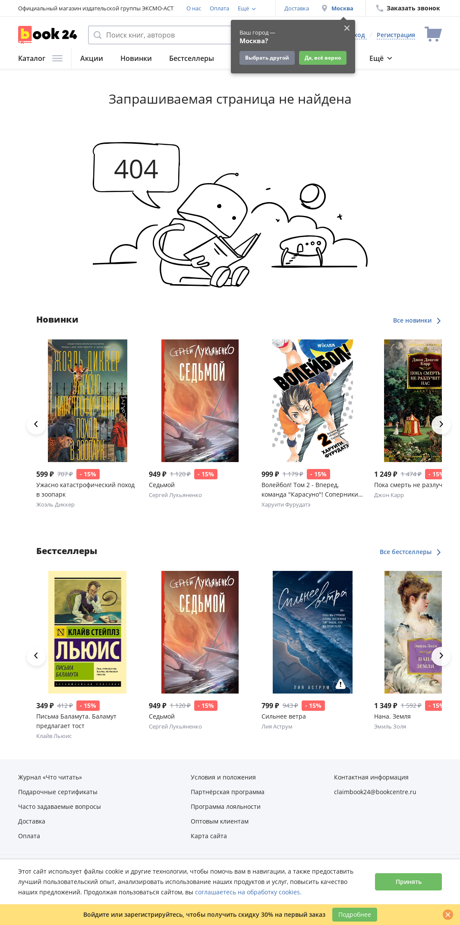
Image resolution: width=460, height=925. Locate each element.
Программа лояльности (226, 806)
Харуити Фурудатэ (286, 504)
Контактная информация (371, 777)
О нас (193, 8)
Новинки (136, 58)
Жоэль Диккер (55, 504)
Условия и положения (223, 777)
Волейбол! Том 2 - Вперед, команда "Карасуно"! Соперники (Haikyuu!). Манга (310, 490)
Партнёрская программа (228, 792)
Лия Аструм (277, 726)
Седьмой (162, 485)
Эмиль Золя (390, 726)
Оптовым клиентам (220, 821)
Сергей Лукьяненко (175, 495)
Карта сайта (209, 836)
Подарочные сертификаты (58, 792)
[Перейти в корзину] (433, 34)
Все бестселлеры (411, 552)
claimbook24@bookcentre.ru (375, 792)
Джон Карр (389, 495)
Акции (91, 58)
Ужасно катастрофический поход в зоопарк (85, 489)
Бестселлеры (191, 58)
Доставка (296, 8)
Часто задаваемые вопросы (59, 806)
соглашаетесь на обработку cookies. (248, 892)
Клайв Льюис (54, 736)
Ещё (380, 58)
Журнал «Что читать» (50, 777)
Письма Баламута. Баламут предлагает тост (76, 721)
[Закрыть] (448, 914)
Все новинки (417, 320)
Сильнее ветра (284, 716)
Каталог (40, 58)
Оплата (219, 8)
